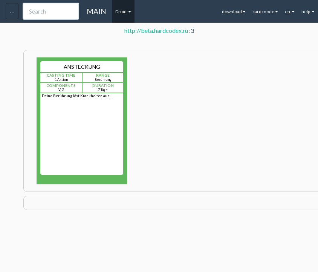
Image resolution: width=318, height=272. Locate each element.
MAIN (96, 11)
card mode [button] (265, 11)
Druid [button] (123, 11)
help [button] (308, 11)
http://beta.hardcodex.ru (156, 30)
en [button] (290, 11)
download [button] (234, 11)
